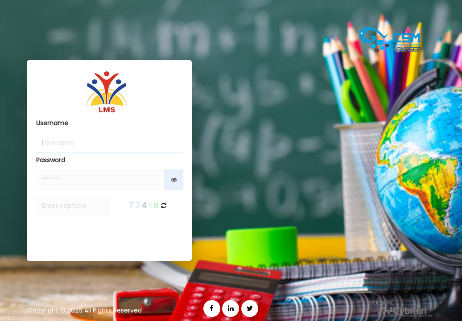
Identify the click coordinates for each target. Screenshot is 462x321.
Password (50, 160)
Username (52, 123)
